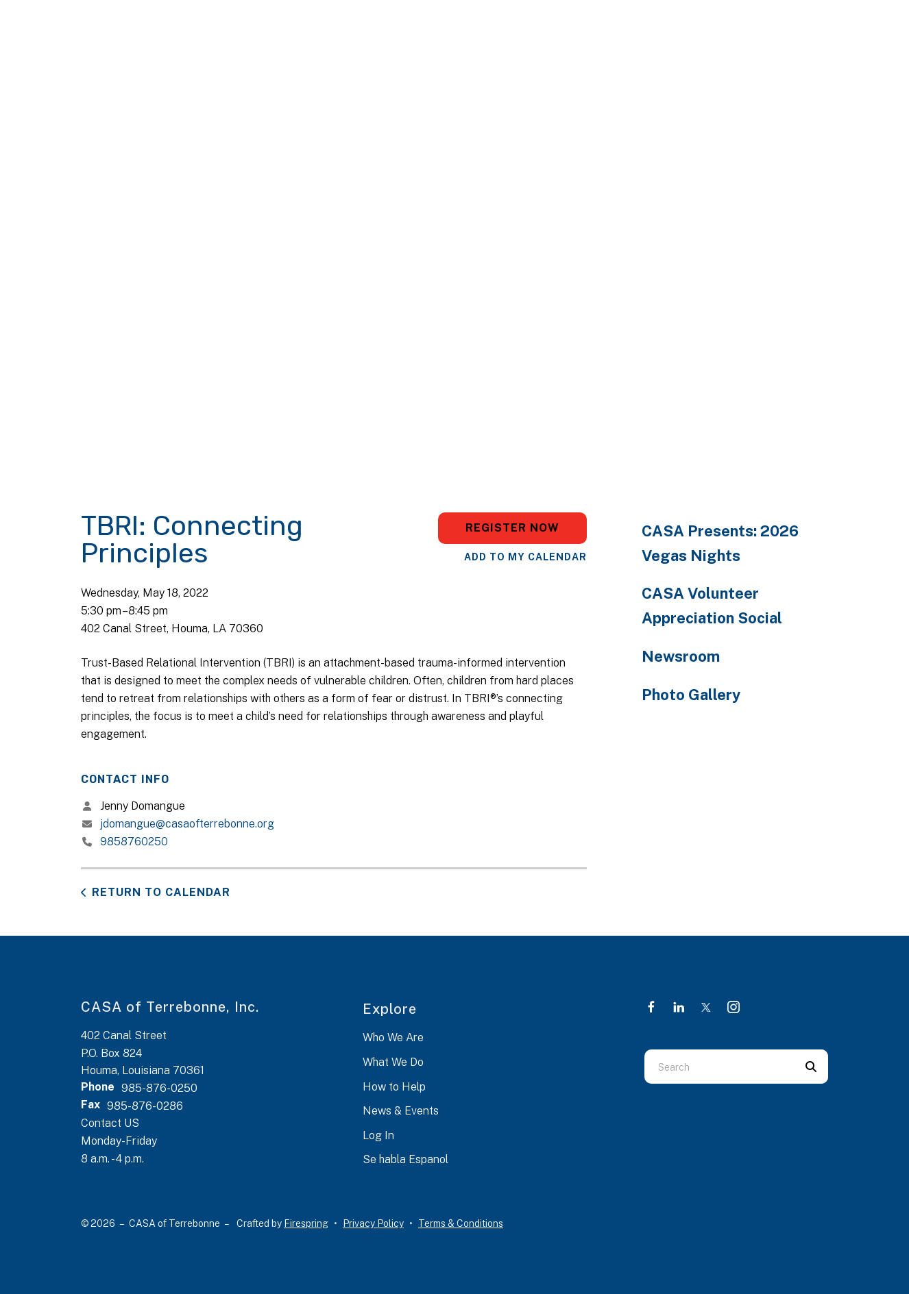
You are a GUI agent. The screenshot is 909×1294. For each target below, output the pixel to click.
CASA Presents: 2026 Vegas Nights (720, 543)
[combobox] (719, 1066)
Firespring (306, 1223)
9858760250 (134, 841)
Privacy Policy (373, 1223)
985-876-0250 (159, 1088)
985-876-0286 (145, 1105)
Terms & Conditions (460, 1223)
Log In (378, 1135)
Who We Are (393, 1037)
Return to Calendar (161, 892)
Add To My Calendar (525, 556)
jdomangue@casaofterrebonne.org (187, 823)
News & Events (401, 1110)
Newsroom (681, 656)
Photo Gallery (691, 695)
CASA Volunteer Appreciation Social (712, 605)
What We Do (393, 1062)
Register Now (512, 527)
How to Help (394, 1086)
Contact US (110, 1123)
